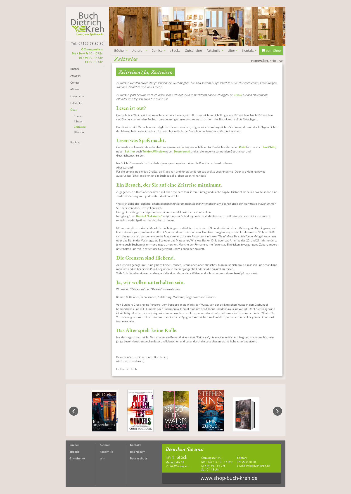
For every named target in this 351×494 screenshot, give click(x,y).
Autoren (105, 445)
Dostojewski (182, 152)
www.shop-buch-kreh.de (229, 478)
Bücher (74, 445)
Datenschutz (138, 458)
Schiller (130, 152)
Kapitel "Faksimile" (149, 216)
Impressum (137, 452)
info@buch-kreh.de (258, 466)
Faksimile (106, 452)
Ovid (242, 147)
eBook (238, 95)
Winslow (159, 152)
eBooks (74, 452)
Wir (102, 458)
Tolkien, (147, 152)
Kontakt (135, 445)
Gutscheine (77, 458)
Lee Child (269, 147)
